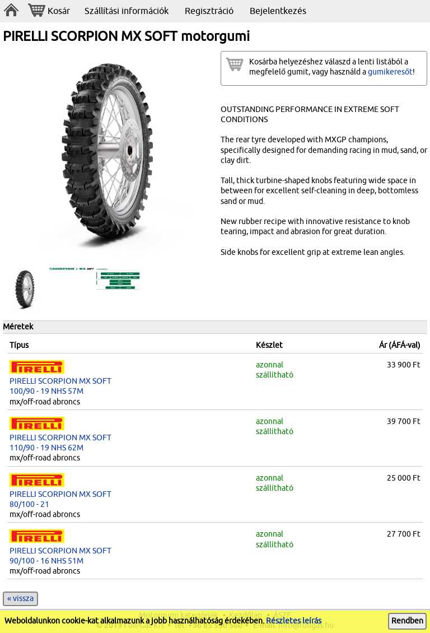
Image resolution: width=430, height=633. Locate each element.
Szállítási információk (127, 11)
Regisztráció (209, 11)
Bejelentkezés (278, 11)
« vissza (20, 598)
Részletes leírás (293, 621)
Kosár (49, 11)
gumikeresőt (390, 72)
